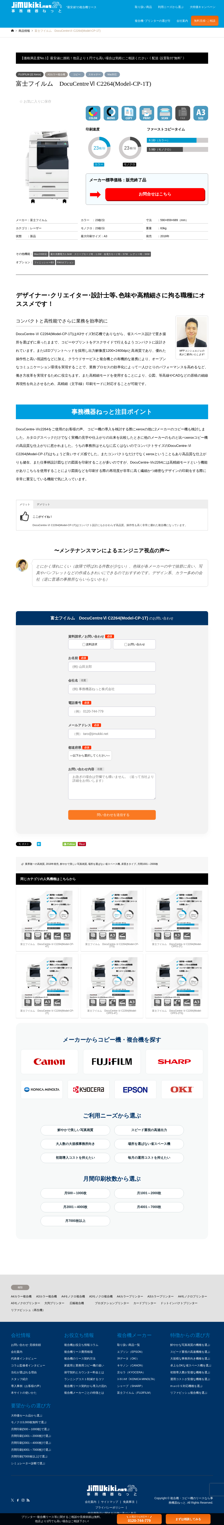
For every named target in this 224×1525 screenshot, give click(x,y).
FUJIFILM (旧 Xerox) (30, 74)
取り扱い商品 (143, 7)
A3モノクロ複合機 (101, 1296)
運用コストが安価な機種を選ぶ (190, 1379)
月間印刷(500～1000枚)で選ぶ (30, 1429)
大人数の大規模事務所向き (75, 1144)
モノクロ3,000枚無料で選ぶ (29, 1422)
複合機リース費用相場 (78, 1351)
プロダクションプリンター (112, 1303)
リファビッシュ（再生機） (28, 1310)
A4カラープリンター (130, 1296)
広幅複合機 (77, 1303)
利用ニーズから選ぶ (171, 7)
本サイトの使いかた (24, 1392)
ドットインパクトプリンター (179, 1303)
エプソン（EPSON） (130, 1351)
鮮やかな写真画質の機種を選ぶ (190, 1344)
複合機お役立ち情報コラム (81, 1344)
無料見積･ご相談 (204, 20)
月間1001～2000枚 (147, 864)
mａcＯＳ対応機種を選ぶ (186, 1386)
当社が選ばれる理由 (24, 1372)
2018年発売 (52, 864)
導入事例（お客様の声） (26, 1386)
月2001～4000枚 (75, 1207)
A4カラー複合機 (21, 1296)
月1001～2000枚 (149, 1193)
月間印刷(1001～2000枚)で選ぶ (31, 1435)
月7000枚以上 (75, 1220)
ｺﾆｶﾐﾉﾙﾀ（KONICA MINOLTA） (137, 1379)
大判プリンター (54, 1303)
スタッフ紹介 (19, 1379)
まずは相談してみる (188, 1519)
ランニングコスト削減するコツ (84, 1379)
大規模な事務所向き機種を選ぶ (190, 1358)
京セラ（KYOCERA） (131, 1372)
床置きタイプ (128, 864)
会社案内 (182, 20)
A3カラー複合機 (56, 74)
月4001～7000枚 (149, 1207)
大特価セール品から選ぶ (26, 1415)
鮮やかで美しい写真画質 (73, 864)
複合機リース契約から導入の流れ (85, 1386)
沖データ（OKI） (128, 1358)
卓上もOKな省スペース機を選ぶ (190, 1365)
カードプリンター (144, 1303)
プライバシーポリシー (109, 1507)
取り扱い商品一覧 (128, 1344)
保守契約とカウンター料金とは (84, 1372)
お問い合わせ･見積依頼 (26, 1344)
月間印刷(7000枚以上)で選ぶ (29, 1456)
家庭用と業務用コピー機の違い (84, 1365)
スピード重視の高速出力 (149, 1130)
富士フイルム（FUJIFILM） (134, 1392)
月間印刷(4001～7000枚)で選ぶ (31, 1449)
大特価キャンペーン (202, 7)
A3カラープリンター (160, 1296)
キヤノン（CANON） (131, 1365)
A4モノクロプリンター (192, 1296)
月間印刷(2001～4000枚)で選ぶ (31, 1442)
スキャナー (94, 74)
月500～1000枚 (75, 1193)
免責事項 (128, 1501)
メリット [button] (25, 504)
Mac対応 (112, 74)
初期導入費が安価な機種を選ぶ (190, 1372)
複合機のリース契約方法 (80, 1358)
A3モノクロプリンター (25, 1303)
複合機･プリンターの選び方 (152, 20)
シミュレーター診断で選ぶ (28, 1463)
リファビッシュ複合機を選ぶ (188, 1392)
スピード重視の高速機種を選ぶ (190, 1351)
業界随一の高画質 (35, 864)
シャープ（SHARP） (130, 1386)
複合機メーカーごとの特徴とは (84, 1392)
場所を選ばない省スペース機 (104, 864)
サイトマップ (109, 1501)
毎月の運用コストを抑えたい (149, 1157)
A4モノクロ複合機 (73, 1296)
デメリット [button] (43, 504)
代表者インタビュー (24, 1358)
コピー (76, 74)
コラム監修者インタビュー (28, 1365)
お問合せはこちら (155, 194)
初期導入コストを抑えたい (75, 1157)
